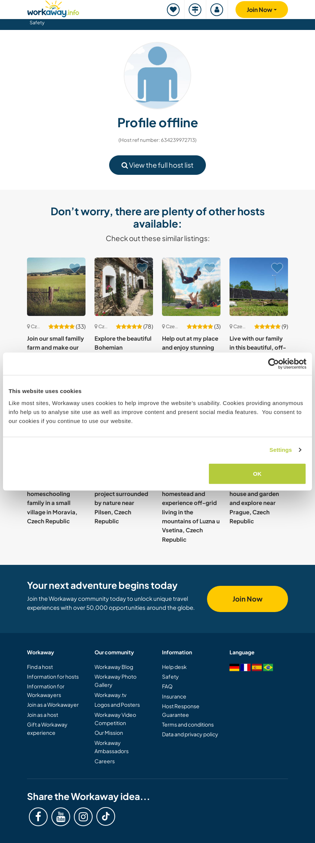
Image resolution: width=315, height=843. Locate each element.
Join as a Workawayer (53, 704)
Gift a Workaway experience (47, 728)
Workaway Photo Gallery (115, 680)
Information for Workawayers (45, 690)
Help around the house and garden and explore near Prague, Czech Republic (254, 502)
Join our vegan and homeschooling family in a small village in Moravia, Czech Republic (52, 502)
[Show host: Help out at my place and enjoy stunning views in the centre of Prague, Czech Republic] (191, 287)
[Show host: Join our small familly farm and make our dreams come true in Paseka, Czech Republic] (56, 287)
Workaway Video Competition (115, 718)
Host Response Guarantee (181, 710)
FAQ (167, 686)
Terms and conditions (188, 724)
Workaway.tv (110, 694)
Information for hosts (53, 676)
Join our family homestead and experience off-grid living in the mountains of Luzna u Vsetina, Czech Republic (191, 512)
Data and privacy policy (190, 734)
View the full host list (158, 165)
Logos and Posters (117, 704)
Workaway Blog (113, 666)
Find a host (40, 666)
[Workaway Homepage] (53, 7)
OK (257, 473)
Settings (281, 450)
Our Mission (108, 732)
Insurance (174, 696)
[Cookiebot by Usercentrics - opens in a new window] (273, 363)
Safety (37, 22)
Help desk (174, 666)
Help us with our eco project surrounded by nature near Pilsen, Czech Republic (122, 502)
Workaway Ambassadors (111, 746)
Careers (104, 761)
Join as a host (42, 714)
